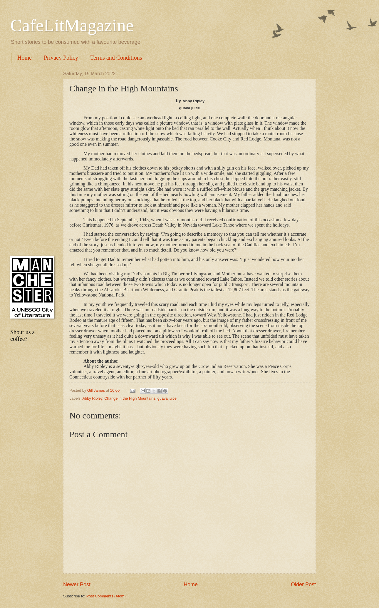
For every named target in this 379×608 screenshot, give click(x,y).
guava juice (167, 398)
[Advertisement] (30, 159)
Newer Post (76, 584)
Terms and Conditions (116, 57)
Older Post (303, 584)
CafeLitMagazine (72, 25)
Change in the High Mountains (129, 398)
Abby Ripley (92, 398)
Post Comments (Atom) (106, 596)
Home (24, 57)
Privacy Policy (61, 57)
